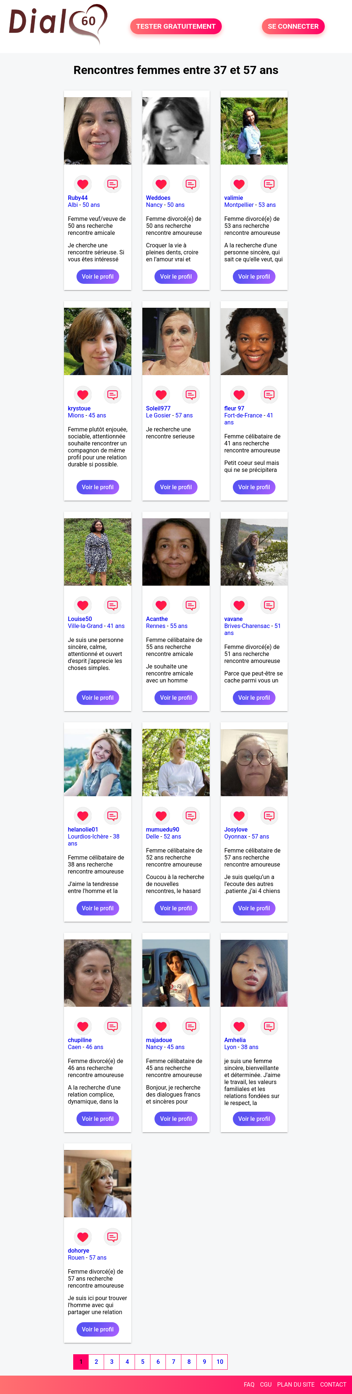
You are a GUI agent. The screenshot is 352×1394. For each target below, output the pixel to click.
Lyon (230, 1047)
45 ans (97, 415)
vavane (233, 618)
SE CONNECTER (293, 26)
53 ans (267, 204)
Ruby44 (78, 197)
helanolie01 (83, 829)
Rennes (156, 625)
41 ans (116, 625)
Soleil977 (158, 408)
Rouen (76, 1257)
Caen (74, 1047)
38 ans (250, 1047)
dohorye (78, 1250)
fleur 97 (234, 408)
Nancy (154, 204)
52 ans (172, 836)
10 (220, 1361)
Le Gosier (158, 415)
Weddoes (158, 197)
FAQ (249, 1384)
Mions (76, 415)
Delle (152, 836)
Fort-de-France (243, 415)
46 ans (94, 1047)
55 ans (179, 625)
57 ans (184, 415)
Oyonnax (235, 836)
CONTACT (333, 1384)
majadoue (159, 1040)
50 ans (91, 204)
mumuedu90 (162, 829)
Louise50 (80, 618)
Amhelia (235, 1040)
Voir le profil (98, 276)
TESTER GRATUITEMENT (176, 26)
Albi (73, 204)
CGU (266, 1384)
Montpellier (239, 204)
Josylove (236, 829)
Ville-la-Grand (85, 625)
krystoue (79, 408)
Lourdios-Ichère (88, 836)
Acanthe (157, 618)
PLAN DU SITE (296, 1384)
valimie (233, 197)
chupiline (80, 1040)
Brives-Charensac (247, 625)
